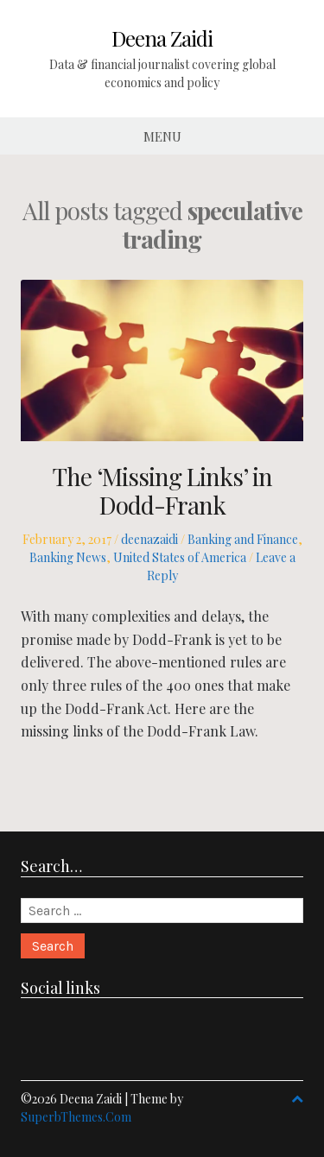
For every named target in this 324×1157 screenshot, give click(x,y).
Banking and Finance (242, 539)
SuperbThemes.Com (76, 1117)
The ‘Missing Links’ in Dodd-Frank (162, 491)
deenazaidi (149, 539)
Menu (162, 136)
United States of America (179, 557)
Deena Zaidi (162, 38)
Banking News (67, 557)
